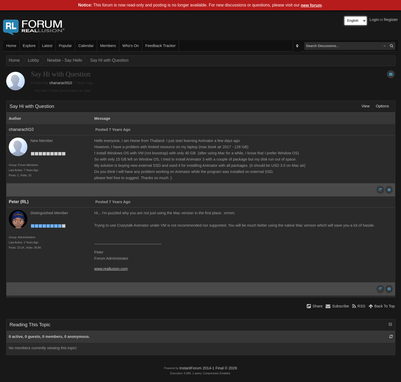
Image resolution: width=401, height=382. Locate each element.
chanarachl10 (60, 83)
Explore (29, 45)
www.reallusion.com (111, 269)
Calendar (86, 45)
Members (108, 45)
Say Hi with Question (109, 60)
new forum (311, 5)
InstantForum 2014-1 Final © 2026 (208, 368)
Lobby (33, 60)
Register (391, 20)
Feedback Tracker (160, 45)
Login (374, 20)
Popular (65, 45)
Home (11, 45)
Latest (47, 45)
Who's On (130, 45)
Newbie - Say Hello (64, 60)
